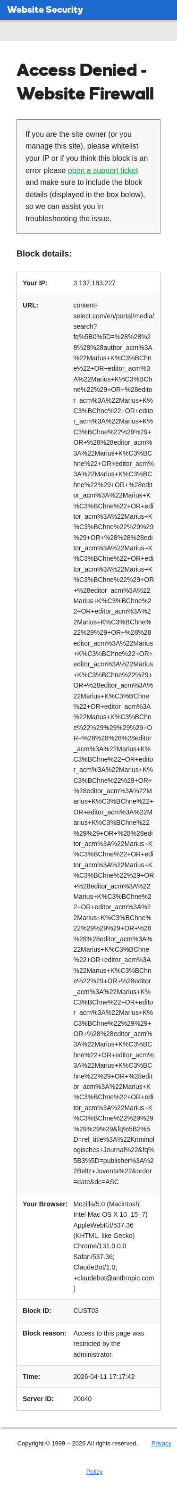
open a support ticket (103, 170)
